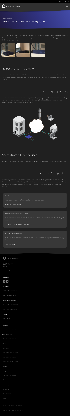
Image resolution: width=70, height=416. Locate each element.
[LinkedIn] (4, 281)
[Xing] (7, 281)
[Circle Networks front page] (11, 6)
